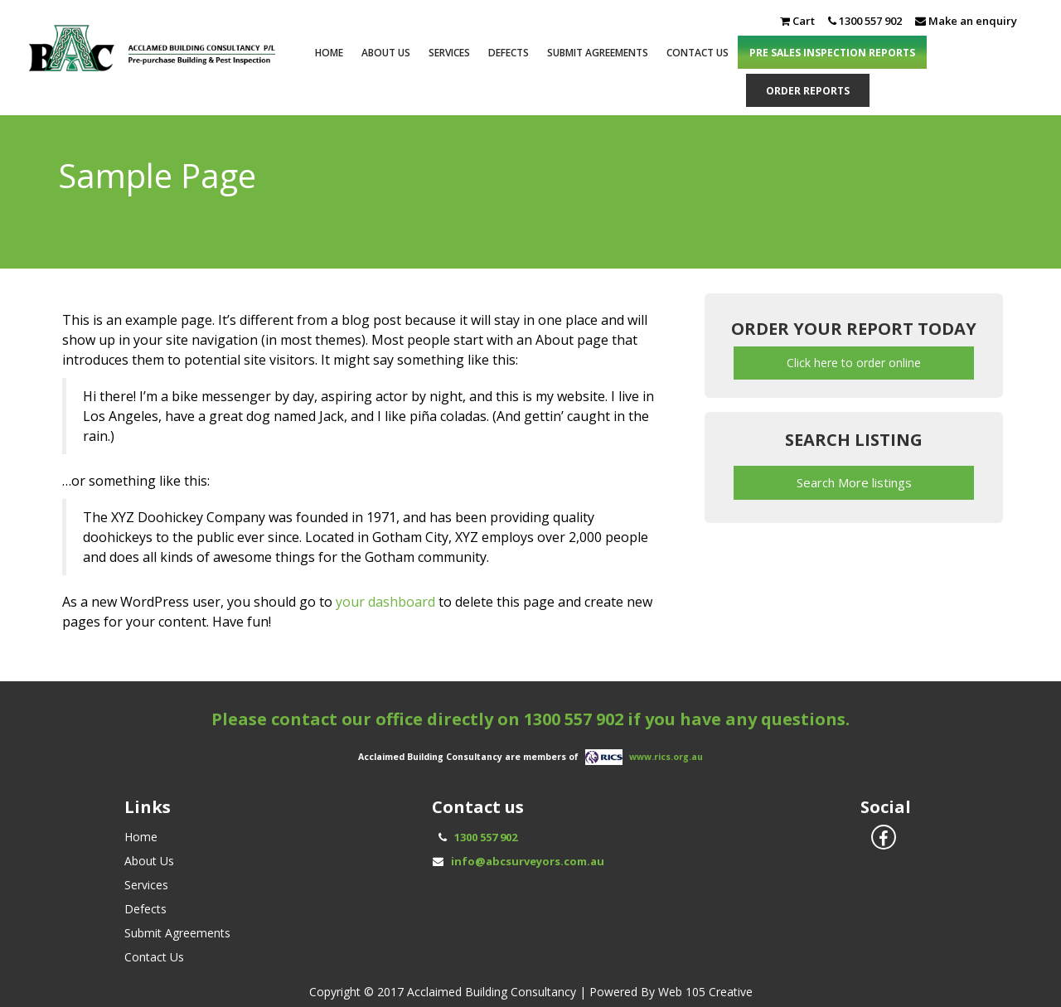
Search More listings (854, 482)
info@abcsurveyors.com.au (527, 861)
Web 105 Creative (705, 992)
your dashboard (385, 602)
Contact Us (697, 53)
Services (449, 53)
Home (329, 53)
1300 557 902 (573, 719)
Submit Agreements (597, 53)
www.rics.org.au (666, 757)
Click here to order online (854, 362)
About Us (385, 53)
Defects (508, 53)
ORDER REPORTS (808, 91)
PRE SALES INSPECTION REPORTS (832, 53)
